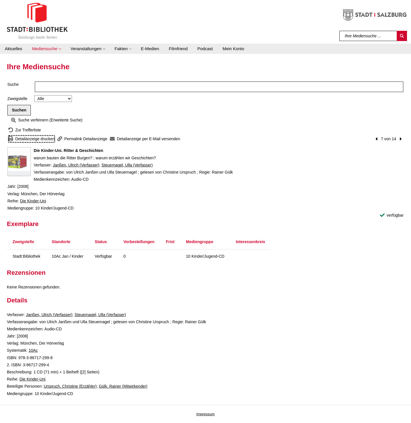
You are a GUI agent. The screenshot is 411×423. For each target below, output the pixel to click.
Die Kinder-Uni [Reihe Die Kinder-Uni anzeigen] (33, 201)
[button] (46, 49)
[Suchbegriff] (368, 36)
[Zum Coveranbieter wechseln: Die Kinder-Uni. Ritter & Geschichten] (19, 161)
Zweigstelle (17, 98)
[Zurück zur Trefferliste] (24, 130)
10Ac (33, 350)
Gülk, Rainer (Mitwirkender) (123, 386)
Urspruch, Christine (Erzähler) (70, 386)
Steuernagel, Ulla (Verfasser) (127, 165)
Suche (13, 84)
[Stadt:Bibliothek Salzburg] (37, 21)
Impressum (205, 414)
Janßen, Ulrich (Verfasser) (76, 165)
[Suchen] (402, 36)
